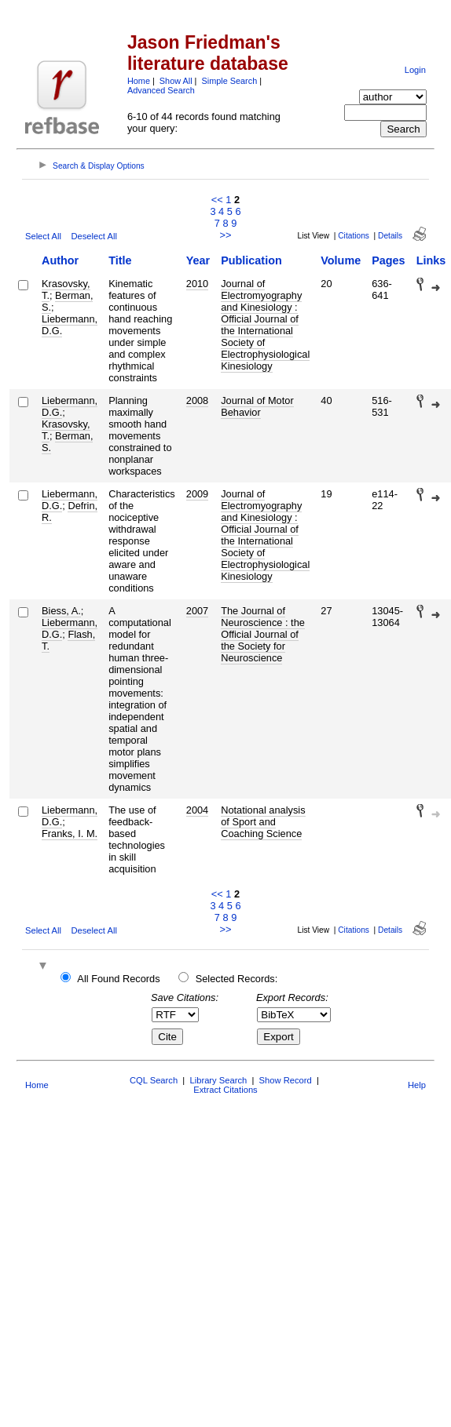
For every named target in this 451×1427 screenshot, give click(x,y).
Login (415, 70)
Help (417, 1085)
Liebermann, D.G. (69, 325)
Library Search (218, 1080)
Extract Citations (225, 1089)
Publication (251, 260)
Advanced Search (161, 90)
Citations (353, 235)
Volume (341, 260)
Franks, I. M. (69, 833)
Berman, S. (67, 301)
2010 (197, 283)
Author (60, 260)
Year (198, 260)
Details (390, 235)
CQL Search (154, 1080)
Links (431, 260)
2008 (197, 400)
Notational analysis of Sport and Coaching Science (263, 821)
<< (217, 200)
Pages (388, 260)
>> (226, 235)
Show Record (285, 1080)
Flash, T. (68, 640)
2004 (197, 810)
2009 (197, 494)
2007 (197, 611)
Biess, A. (61, 611)
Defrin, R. (69, 511)
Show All (176, 81)
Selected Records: (237, 979)
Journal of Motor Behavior (257, 406)
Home (138, 81)
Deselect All (93, 236)
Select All (43, 236)
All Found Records (118, 979)
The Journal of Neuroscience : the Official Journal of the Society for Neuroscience (263, 634)
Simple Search (229, 81)
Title (119, 260)
